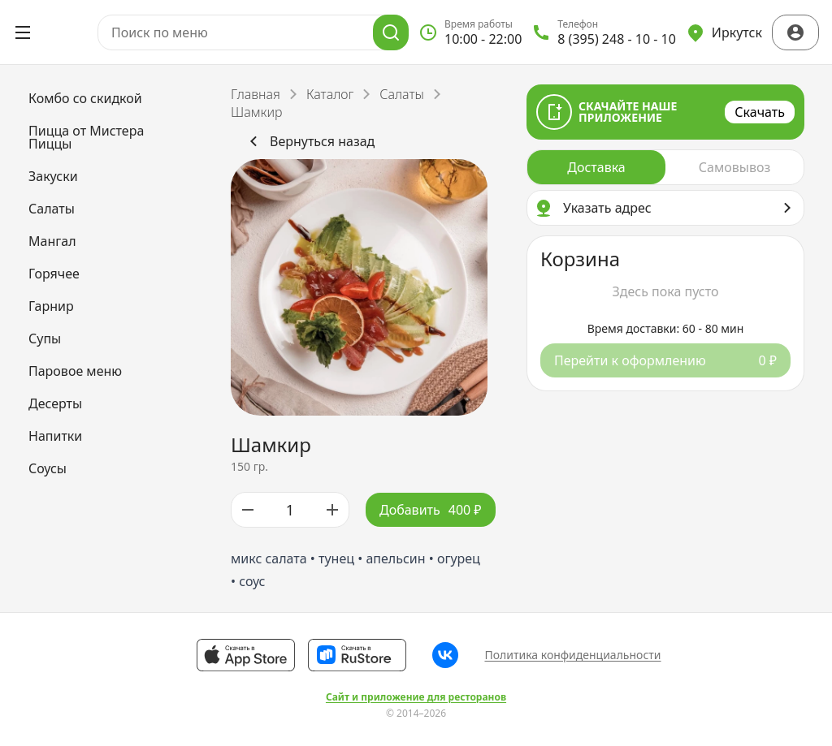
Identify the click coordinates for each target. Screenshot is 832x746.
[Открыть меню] (23, 32)
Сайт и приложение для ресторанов (416, 697)
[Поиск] (391, 32)
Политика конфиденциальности (572, 654)
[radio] (596, 167)
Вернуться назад (309, 141)
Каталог (329, 94)
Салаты (401, 94)
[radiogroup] (665, 167)
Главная (255, 94)
